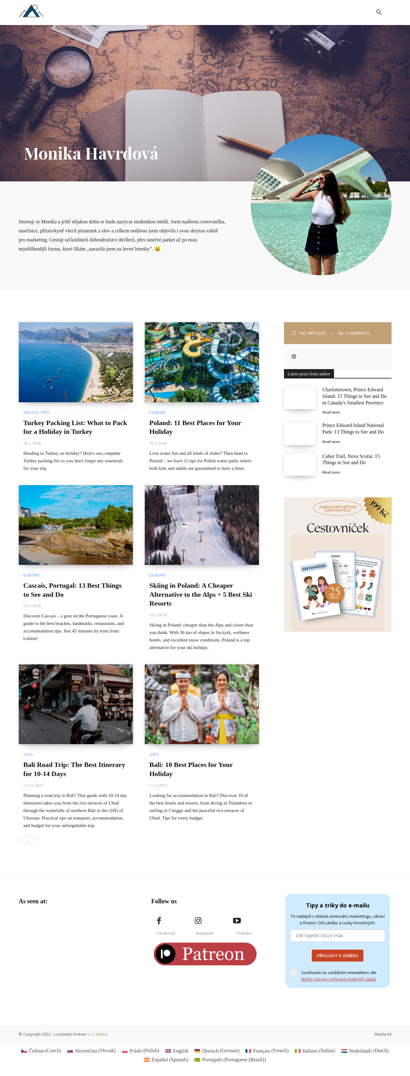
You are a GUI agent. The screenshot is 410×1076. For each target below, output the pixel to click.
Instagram (205, 933)
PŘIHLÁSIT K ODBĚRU (337, 955)
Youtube (243, 933)
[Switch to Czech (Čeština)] (41, 1050)
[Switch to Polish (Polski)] (140, 1050)
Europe (157, 412)
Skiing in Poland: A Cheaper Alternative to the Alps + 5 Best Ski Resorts (200, 594)
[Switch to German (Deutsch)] (216, 1050)
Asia (28, 754)
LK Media (98, 1034)
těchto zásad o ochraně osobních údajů (338, 979)
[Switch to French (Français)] (267, 1050)
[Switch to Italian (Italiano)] (315, 1050)
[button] (379, 12)
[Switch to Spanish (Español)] (166, 1059)
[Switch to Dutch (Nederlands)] (365, 1050)
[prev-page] (23, 839)
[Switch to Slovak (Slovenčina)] (91, 1050)
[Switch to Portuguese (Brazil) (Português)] (230, 1059)
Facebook (166, 933)
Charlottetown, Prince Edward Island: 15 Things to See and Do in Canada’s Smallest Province (354, 396)
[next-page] (33, 839)
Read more (331, 412)
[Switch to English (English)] (176, 1050)
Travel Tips (36, 412)
